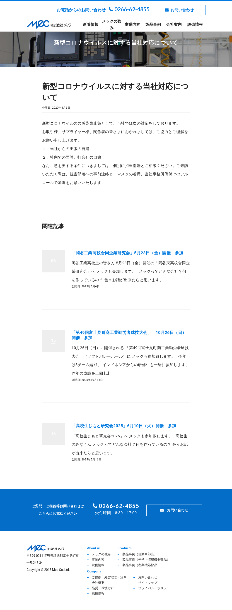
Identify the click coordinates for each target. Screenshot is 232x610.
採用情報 (98, 593)
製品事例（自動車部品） (139, 554)
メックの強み (111, 24)
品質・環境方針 (103, 588)
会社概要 (98, 582)
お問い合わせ (182, 10)
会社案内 (174, 24)
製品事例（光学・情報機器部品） (146, 559)
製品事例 (153, 24)
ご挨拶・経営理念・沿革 (109, 577)
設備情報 (195, 24)
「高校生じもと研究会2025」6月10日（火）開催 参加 (124, 425)
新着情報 (90, 24)
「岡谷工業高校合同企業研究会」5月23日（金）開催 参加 (127, 252)
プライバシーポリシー (154, 588)
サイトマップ (147, 582)
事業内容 (132, 24)
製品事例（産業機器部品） (141, 565)
